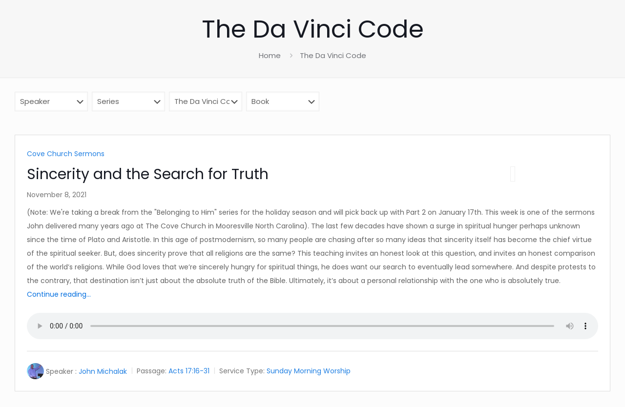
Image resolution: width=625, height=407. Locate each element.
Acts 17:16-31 (188, 371)
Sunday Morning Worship (309, 371)
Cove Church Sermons (65, 154)
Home (270, 55)
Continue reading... (59, 294)
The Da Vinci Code (333, 55)
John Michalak (103, 371)
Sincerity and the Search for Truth (148, 174)
